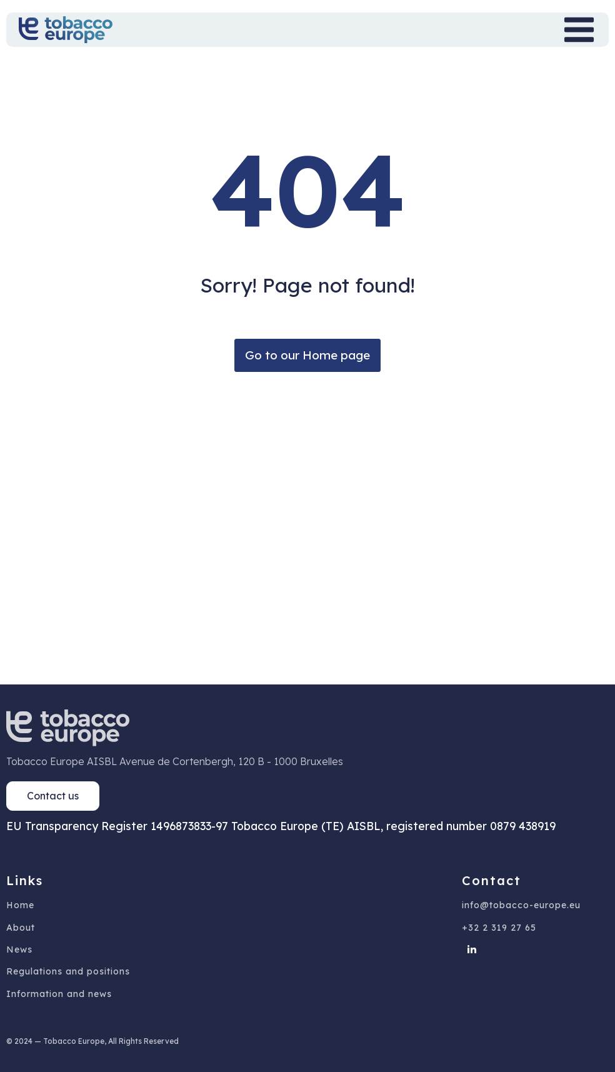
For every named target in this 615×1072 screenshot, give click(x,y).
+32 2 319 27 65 (499, 928)
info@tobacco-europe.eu (521, 905)
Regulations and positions (68, 971)
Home (20, 905)
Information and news (59, 994)
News (19, 949)
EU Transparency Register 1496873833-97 (117, 826)
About (20, 928)
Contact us (53, 795)
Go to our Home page (307, 355)
